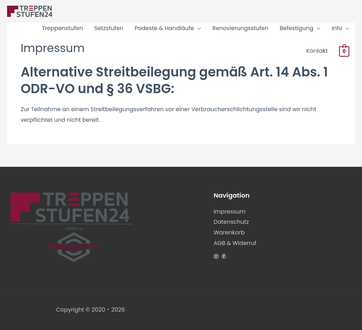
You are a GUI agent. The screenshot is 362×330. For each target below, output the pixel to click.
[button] (15, 314)
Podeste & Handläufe (164, 28)
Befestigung (296, 28)
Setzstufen (108, 28)
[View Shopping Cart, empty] (344, 51)
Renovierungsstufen (240, 28)
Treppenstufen (62, 28)
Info (337, 28)
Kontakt (317, 51)
